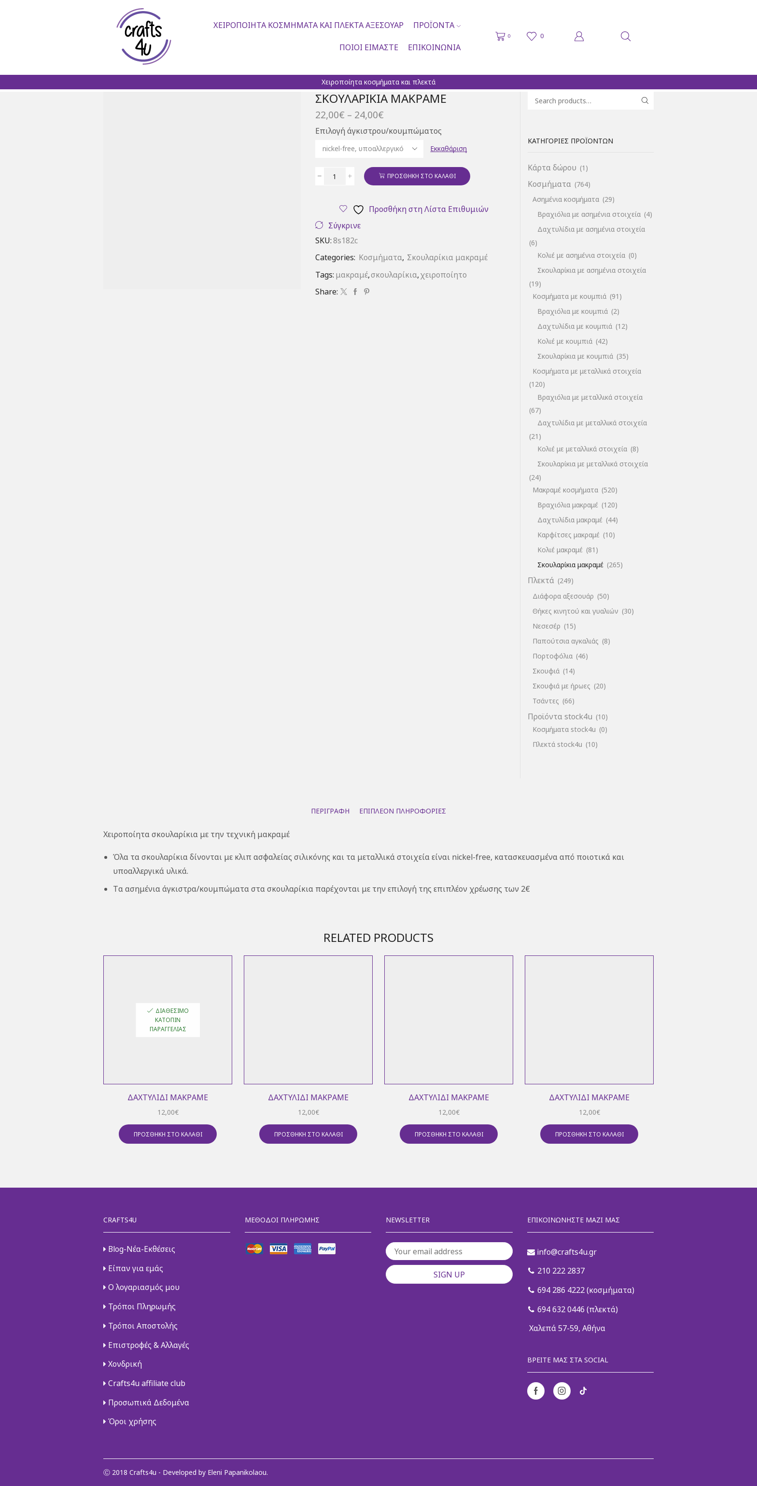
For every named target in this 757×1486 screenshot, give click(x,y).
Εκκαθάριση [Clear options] (448, 148)
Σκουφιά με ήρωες (561, 685)
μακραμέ (352, 274)
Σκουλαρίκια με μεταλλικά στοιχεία (592, 463)
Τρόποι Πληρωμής (139, 1306)
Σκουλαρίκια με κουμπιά (575, 356)
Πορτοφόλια (553, 655)
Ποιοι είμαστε (368, 47)
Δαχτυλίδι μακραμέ (167, 1097)
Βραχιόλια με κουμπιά (572, 311)
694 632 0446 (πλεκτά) (573, 1309)
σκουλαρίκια (394, 274)
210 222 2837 (556, 1270)
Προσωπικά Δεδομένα (146, 1402)
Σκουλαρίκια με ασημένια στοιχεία (591, 270)
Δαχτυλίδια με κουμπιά (574, 326)
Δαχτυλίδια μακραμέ (570, 519)
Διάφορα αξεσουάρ (563, 596)
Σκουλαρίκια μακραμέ (447, 257)
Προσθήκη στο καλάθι (421, 176)
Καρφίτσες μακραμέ (568, 534)
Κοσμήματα (380, 257)
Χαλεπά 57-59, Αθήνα (566, 1328)
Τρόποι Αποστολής (140, 1325)
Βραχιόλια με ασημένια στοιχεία (589, 214)
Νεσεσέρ (547, 626)
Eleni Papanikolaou (237, 1472)
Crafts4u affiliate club (144, 1383)
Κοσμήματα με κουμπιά (569, 296)
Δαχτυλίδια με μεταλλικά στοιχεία (592, 422)
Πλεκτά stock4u (557, 744)
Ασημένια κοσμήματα (566, 199)
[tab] (330, 810)
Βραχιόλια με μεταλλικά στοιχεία (590, 397)
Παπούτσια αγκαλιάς (566, 640)
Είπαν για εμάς (133, 1268)
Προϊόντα (437, 25)
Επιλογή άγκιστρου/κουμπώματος (378, 131)
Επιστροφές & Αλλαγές (146, 1345)
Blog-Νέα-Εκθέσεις (139, 1249)
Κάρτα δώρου (552, 167)
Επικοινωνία (434, 47)
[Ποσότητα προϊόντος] (335, 176)
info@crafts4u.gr (562, 1252)
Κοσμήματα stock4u (564, 729)
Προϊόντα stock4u (560, 716)
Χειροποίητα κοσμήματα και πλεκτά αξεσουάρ (308, 25)
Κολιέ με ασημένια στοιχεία (581, 255)
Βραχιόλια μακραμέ (567, 504)
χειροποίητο (443, 274)
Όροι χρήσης (129, 1421)
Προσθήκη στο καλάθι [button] (168, 1134)
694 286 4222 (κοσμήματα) (581, 1290)
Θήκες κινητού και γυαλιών (575, 611)
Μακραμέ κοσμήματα (565, 489)
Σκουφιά (546, 670)
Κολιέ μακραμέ (560, 549)
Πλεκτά (541, 580)
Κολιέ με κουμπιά (564, 341)
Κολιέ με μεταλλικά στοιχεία (582, 448)
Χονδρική (122, 1364)
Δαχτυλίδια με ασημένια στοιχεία (591, 229)
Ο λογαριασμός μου (141, 1287)
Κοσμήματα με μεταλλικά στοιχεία (587, 371)
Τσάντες (546, 700)
